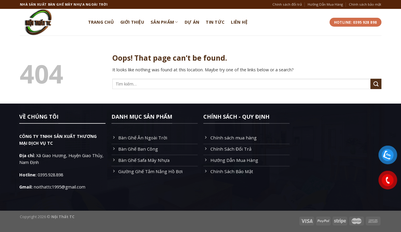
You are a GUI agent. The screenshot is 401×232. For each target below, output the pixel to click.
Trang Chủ (101, 22)
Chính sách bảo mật (365, 4)
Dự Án (192, 22)
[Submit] (375, 84)
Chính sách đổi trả (287, 4)
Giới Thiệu (132, 22)
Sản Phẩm (164, 22)
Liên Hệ (239, 22)
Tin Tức (215, 22)
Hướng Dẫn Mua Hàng (325, 4)
